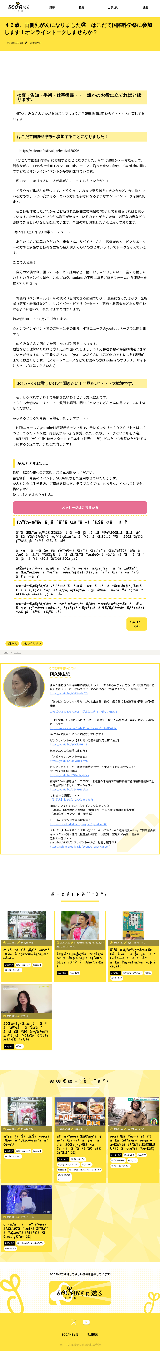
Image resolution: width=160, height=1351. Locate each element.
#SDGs (148, 972)
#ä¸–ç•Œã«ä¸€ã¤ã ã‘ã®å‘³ (85, 1169)
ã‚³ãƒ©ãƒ (9, 964)
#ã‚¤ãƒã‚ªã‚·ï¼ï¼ (68, 1164)
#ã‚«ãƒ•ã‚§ (129, 1155)
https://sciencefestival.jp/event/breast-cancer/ (80, 846)
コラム (17, 652)
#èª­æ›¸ (19, 1046)
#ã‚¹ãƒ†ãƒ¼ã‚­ (64, 1177)
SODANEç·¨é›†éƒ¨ (83, 1128)
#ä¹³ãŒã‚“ (116, 978)
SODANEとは (70, 1334)
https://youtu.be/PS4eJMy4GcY (69, 775)
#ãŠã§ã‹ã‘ (13, 969)
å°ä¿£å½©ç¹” (28, 942)
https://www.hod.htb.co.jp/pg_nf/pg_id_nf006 (78, 824)
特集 (81, 7)
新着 (52, 7)
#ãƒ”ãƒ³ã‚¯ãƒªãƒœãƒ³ (132, 972)
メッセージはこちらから (80, 507)
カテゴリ (113, 7)
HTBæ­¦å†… (26, 1016)
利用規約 (93, 1334)
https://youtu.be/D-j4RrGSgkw (69, 789)
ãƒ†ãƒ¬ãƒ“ (63, 1159)
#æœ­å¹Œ (37, 964)
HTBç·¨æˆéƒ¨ (28, 1217)
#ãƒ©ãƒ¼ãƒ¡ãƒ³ (78, 1159)
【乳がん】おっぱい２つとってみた (71, 800)
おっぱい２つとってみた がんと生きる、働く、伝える (84, 712)
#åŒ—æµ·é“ (23, 964)
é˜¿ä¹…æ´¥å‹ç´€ (136, 942)
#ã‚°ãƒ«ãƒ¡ (86, 1164)
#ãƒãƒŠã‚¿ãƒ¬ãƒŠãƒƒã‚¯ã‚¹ (30, 1243)
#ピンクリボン (32, 643)
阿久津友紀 (35, 43)
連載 (145, 7)
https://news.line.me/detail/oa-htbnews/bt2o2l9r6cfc (83, 728)
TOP (6, 652)
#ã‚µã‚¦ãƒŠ (74, 972)
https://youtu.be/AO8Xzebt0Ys (69, 693)
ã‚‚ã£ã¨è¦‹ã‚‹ (137, 624)
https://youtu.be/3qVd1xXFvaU (69, 761)
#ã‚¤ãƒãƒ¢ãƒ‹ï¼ (120, 1165)
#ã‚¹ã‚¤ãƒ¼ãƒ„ (118, 1160)
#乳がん (12, 643)
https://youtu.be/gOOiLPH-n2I (69, 744)
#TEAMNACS (10, 1248)
